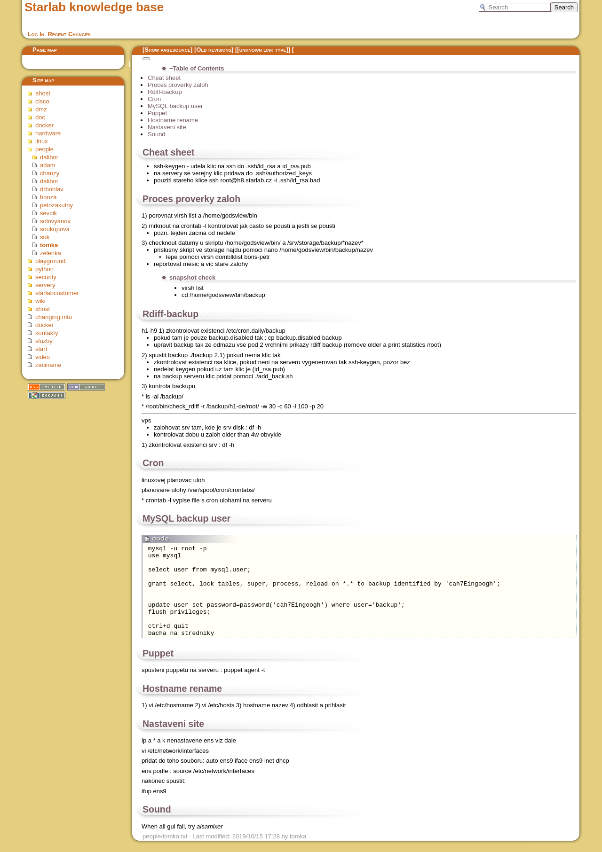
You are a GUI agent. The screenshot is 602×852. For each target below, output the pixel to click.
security (45, 277)
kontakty (46, 332)
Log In (36, 34)
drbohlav (51, 189)
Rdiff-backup (165, 91)
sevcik (48, 213)
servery (45, 285)
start (41, 348)
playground (50, 261)
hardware (48, 133)
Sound (157, 134)
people (44, 149)
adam (47, 165)
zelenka (50, 253)
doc (40, 117)
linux (41, 141)
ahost (42, 93)
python (44, 269)
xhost (42, 309)
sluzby (44, 340)
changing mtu (53, 316)
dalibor (49, 157)
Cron (154, 98)
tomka (49, 245)
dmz (41, 109)
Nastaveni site (167, 127)
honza (48, 197)
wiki (40, 301)
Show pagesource (167, 49)
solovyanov (55, 221)
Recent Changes (69, 34)
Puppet (157, 113)
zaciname (48, 364)
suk (44, 237)
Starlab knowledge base (94, 7)
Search (564, 7)
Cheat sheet (164, 77)
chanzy (49, 173)
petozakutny (56, 205)
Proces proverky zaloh (178, 84)
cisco (42, 101)
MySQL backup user (175, 105)
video (42, 356)
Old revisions (213, 49)
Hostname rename (173, 120)
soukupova (55, 229)
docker (44, 125)
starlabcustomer (57, 293)
